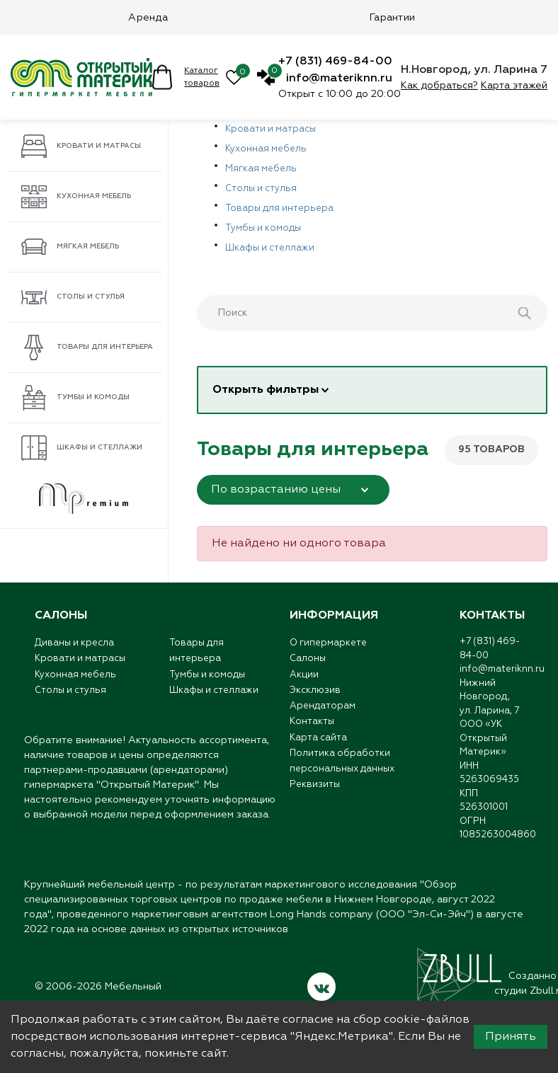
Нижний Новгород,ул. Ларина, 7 (489, 697)
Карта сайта (318, 745)
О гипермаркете (328, 643)
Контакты (312, 728)
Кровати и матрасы (81, 146)
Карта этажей (514, 86)
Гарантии (392, 18)
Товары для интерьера (87, 347)
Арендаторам (322, 711)
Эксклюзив (315, 694)
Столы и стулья (73, 297)
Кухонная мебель (76, 197)
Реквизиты (315, 796)
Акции (304, 677)
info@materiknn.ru (339, 78)
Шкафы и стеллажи (81, 448)
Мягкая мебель (70, 247)
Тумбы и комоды (75, 398)
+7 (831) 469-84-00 (335, 61)
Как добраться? (439, 86)
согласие (308, 1020)
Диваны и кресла (74, 643)
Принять (510, 1037)
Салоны (308, 660)
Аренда (148, 18)
